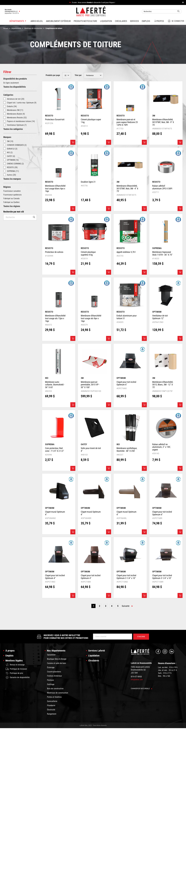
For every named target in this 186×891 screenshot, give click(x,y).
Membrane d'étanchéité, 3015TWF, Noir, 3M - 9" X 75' (163, 122)
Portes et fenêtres (54, 697)
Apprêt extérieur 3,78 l (126, 252)
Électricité (51, 710)
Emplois (146, 21)
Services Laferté (96, 650)
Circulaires (121, 21)
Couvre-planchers (54, 671)
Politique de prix (14, 673)
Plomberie (51, 705)
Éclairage (51, 667)
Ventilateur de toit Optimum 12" (160, 317)
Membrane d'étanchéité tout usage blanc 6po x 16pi (55, 188)
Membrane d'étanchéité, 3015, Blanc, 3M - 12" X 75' (162, 385)
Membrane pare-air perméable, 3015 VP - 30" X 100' (90, 385)
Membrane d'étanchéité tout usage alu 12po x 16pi (55, 318)
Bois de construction (55, 688)
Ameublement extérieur (58, 21)
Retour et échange (15, 665)
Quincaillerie (52, 701)
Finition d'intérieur (54, 676)
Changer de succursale (141, 688)
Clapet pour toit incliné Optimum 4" (55, 576)
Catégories (8, 95)
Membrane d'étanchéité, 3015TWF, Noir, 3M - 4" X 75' (127, 188)
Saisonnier (51, 655)
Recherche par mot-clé (13, 211)
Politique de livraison (16, 669)
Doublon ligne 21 (88, 182)
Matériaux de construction (34, 28)
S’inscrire (141, 637)
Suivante (125, 606)
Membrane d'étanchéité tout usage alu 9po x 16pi (91, 318)
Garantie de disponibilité (18, 677)
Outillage (50, 684)
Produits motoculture (85, 21)
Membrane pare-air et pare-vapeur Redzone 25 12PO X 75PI (127, 122)
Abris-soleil (37, 21)
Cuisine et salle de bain (56, 663)
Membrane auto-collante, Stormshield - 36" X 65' (54, 385)
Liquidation (106, 21)
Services (134, 21)
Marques (7, 137)
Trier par (78, 75)
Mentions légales (14, 660)
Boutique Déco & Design (56, 659)
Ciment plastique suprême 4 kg (88, 253)
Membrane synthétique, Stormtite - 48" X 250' (127, 449)
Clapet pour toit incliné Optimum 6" (126, 383)
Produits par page (53, 75)
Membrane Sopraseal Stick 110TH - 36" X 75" (162, 253)
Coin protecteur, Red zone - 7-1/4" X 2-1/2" (54, 449)
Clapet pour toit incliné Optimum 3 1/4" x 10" (126, 576)
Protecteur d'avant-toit (54, 119)
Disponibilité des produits (15, 78)
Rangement (51, 714)
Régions (7, 187)
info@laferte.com (137, 680)
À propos (159, 21)
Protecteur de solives (54, 252)
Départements (17, 28)
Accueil (7, 28)
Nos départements (56, 650)
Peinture (50, 680)
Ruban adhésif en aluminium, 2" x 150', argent (161, 447)
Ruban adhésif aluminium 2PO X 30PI (162, 187)
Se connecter (176, 21)
